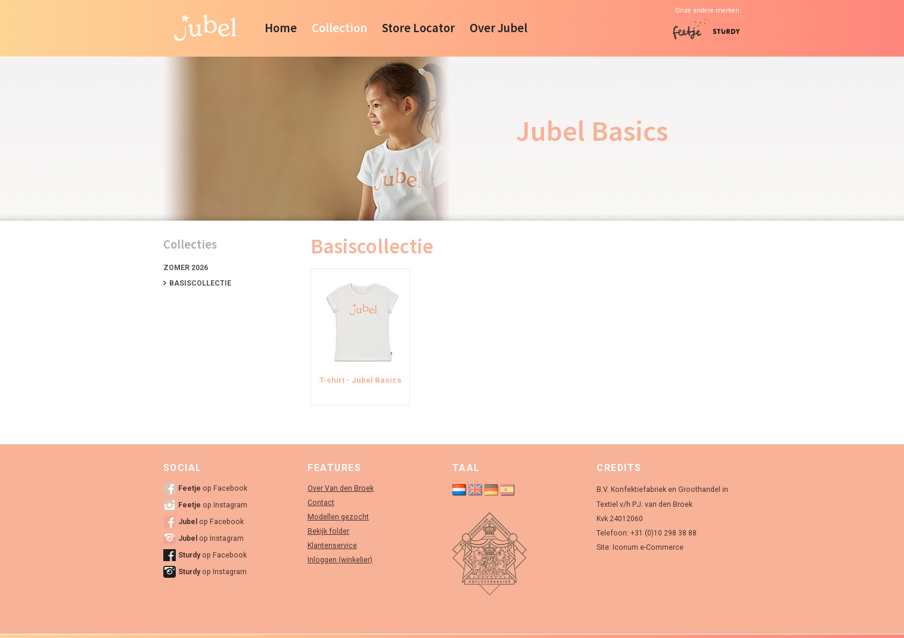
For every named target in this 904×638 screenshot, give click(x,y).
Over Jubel (498, 28)
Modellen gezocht (338, 517)
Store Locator (418, 28)
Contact (320, 502)
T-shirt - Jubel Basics (360, 380)
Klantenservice (332, 545)
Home (281, 28)
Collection (339, 28)
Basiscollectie (200, 283)
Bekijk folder (328, 531)
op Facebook (212, 488)
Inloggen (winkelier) (339, 560)
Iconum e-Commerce (648, 547)
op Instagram (212, 505)
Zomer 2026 (185, 268)
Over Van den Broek (340, 488)
